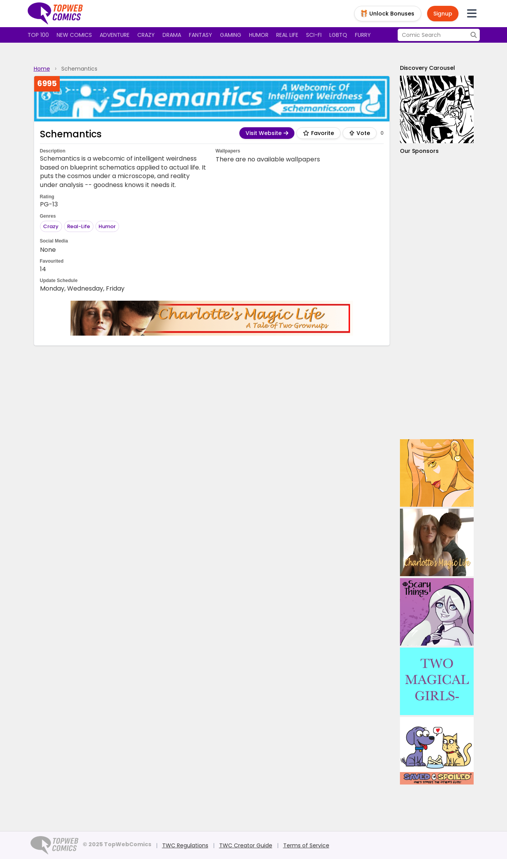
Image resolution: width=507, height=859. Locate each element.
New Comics (74, 35)
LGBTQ (338, 35)
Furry (363, 35)
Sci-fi (314, 35)
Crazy (146, 35)
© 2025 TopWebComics (117, 844)
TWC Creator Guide (245, 845)
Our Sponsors (419, 151)
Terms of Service (306, 845)
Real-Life (78, 226)
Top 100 (38, 35)
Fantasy (200, 35)
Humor (258, 35)
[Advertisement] (437, 297)
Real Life (287, 35)
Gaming (230, 35)
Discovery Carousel (427, 68)
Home (42, 69)
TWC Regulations (185, 845)
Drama (172, 35)
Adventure (115, 35)
